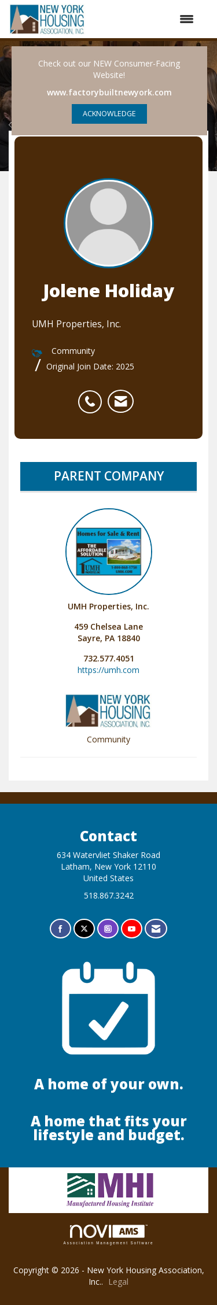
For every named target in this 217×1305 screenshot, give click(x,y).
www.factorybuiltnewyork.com (109, 92)
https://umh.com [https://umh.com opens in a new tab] (108, 669)
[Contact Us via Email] (156, 929)
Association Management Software (109, 1235)
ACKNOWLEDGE (109, 114)
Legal (118, 1281)
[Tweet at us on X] (84, 929)
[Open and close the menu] (146, 19)
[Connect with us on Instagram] (108, 929)
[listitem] (93, 395)
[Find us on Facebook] (60, 929)
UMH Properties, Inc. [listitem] (108, 560)
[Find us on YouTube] (131, 929)
